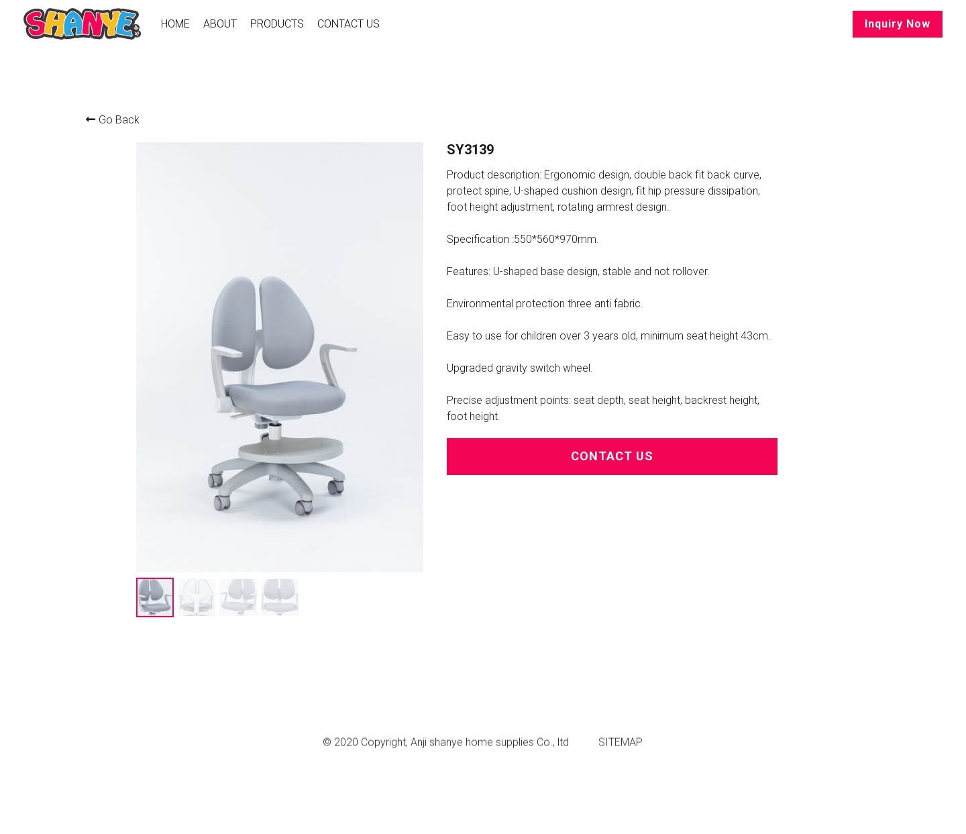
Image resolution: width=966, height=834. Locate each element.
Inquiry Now (897, 23)
